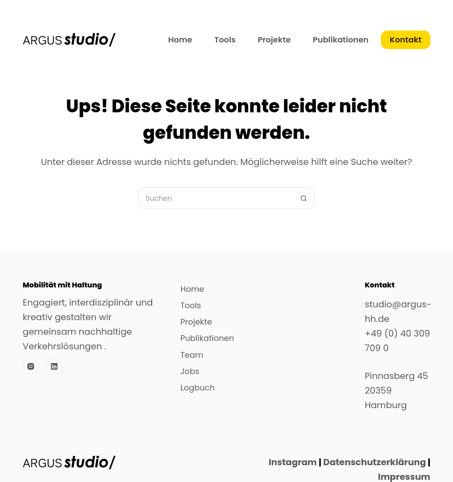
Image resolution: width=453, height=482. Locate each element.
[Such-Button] (304, 198)
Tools (224, 39)
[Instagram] (31, 366)
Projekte (274, 39)
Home (180, 39)
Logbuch (197, 388)
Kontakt (406, 39)
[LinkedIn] (54, 366)
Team (191, 355)
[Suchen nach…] (215, 198)
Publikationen (341, 39)
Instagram (293, 462)
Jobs (190, 371)
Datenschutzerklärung (373, 462)
